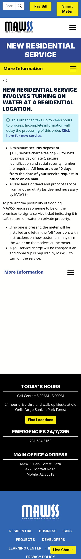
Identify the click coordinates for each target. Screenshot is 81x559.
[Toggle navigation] (72, 27)
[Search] (9, 6)
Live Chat (61, 550)
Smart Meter (67, 9)
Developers (53, 539)
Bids (68, 531)
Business (48, 531)
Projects (25, 539)
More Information (24, 272)
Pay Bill (40, 6)
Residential (20, 531)
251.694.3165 (40, 440)
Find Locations (40, 420)
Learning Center (25, 548)
